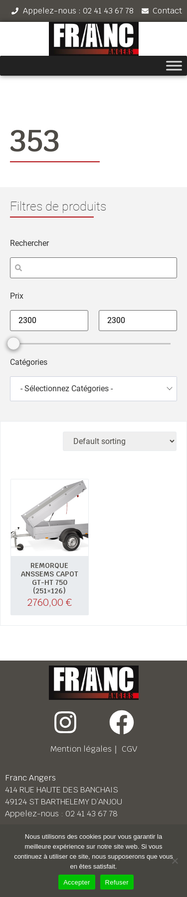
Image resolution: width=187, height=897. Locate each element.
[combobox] (93, 388)
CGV (129, 749)
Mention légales (81, 749)
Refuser (117, 882)
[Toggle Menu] (174, 66)
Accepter (76, 882)
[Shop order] (120, 441)
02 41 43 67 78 (91, 813)
